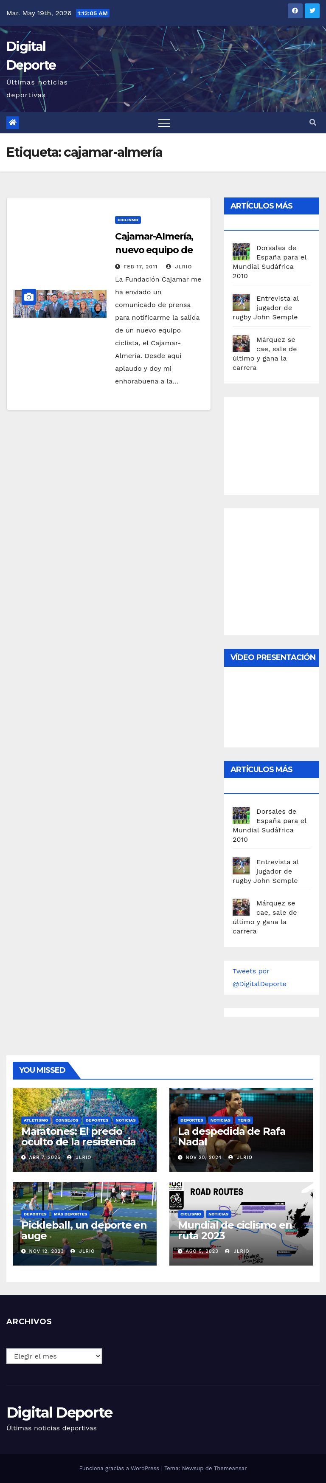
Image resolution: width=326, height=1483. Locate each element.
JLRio (179, 267)
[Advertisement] (279, 443)
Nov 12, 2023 (46, 1251)
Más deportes (70, 1214)
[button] (312, 122)
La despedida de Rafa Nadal (232, 1136)
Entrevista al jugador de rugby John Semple (266, 307)
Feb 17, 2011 (141, 267)
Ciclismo (128, 219)
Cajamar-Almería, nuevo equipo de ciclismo (154, 250)
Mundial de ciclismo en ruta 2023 (235, 1230)
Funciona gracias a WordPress (120, 1468)
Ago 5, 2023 (202, 1251)
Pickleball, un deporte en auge (84, 1230)
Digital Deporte (59, 1412)
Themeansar (230, 1468)
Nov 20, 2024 (204, 1157)
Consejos (66, 1120)
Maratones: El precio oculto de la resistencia (78, 1136)
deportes (97, 1120)
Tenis (244, 1120)
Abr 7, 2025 (45, 1157)
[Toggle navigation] (164, 123)
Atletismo (36, 1120)
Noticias (125, 1120)
